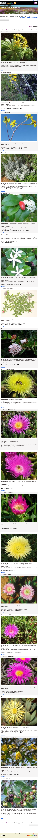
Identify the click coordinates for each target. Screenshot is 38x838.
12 (27, 29)
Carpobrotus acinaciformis (8, 409)
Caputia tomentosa (6, 153)
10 (22, 29)
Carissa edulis (4, 235)
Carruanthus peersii (6, 697)
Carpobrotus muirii (6, 615)
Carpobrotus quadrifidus (7, 656)
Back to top (33, 824)
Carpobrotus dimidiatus (7, 492)
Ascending (30, 26)
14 (31, 29)
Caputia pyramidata (6, 72)
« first (2, 29)
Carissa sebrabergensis (7, 288)
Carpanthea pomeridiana (7, 369)
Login (33, 0)
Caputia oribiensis (5, 32)
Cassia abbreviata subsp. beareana (10, 737)
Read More (3, 70)
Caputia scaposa (5, 112)
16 (36, 29)
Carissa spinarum (5, 329)
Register (36, 0)
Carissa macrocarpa (6, 247)
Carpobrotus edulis (6, 533)
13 (29, 29)
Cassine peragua (5, 778)
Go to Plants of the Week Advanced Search (29, 17)
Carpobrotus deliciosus (7, 451)
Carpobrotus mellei (6, 574)
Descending (35, 26)
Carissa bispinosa (5, 193)
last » (19, 30)
